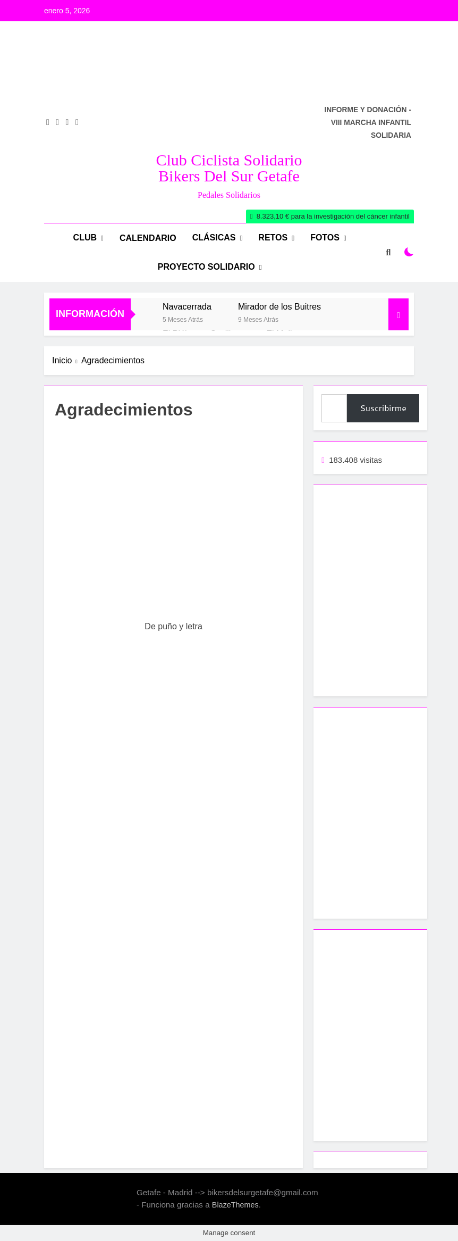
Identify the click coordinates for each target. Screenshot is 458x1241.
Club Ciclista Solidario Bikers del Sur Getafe (229, 168)
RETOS (272, 237)
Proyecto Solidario (206, 266)
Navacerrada (187, 306)
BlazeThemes (235, 1205)
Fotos (325, 237)
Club (85, 237)
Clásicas (214, 237)
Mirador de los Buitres (279, 306)
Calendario (148, 238)
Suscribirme (383, 408)
